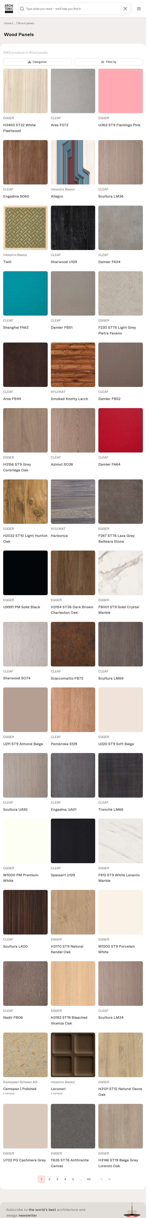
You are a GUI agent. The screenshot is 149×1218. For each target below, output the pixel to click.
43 (89, 1179)
